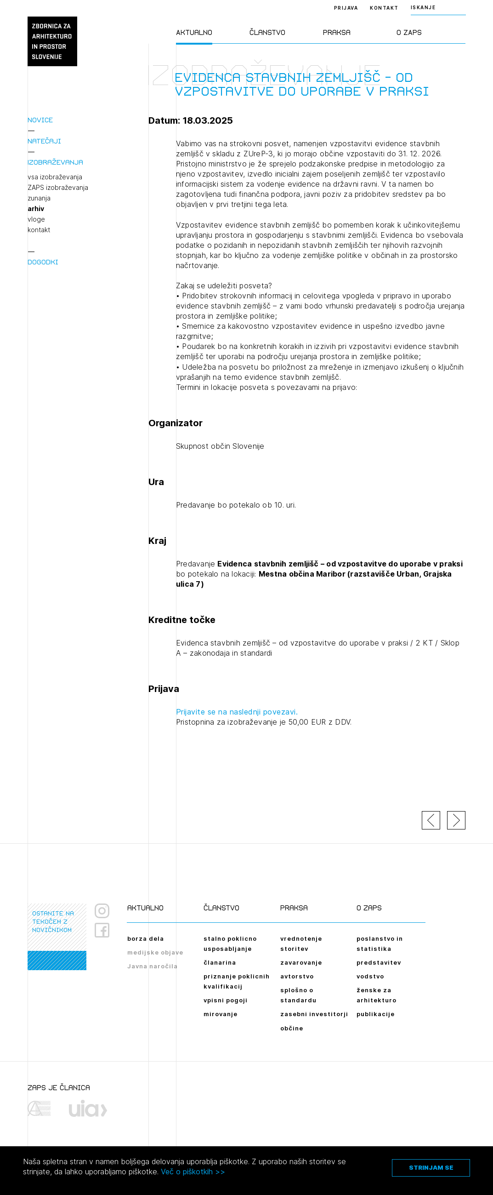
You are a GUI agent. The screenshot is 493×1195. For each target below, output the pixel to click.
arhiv (36, 209)
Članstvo (267, 32)
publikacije (376, 1014)
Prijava (346, 8)
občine (291, 1028)
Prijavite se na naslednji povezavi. (237, 712)
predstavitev (379, 962)
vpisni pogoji (226, 1000)
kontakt (39, 230)
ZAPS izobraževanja (58, 187)
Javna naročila (152, 966)
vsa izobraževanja (55, 177)
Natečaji (44, 141)
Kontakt (384, 8)
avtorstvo (297, 976)
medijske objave (155, 952)
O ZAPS (409, 32)
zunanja (39, 198)
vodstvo (370, 976)
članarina (220, 962)
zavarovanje (301, 962)
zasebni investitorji (314, 1014)
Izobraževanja (55, 162)
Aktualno (194, 32)
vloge (36, 219)
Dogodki (43, 262)
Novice (40, 120)
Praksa (337, 32)
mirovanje (221, 1014)
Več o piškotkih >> (193, 1171)
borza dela (145, 938)
